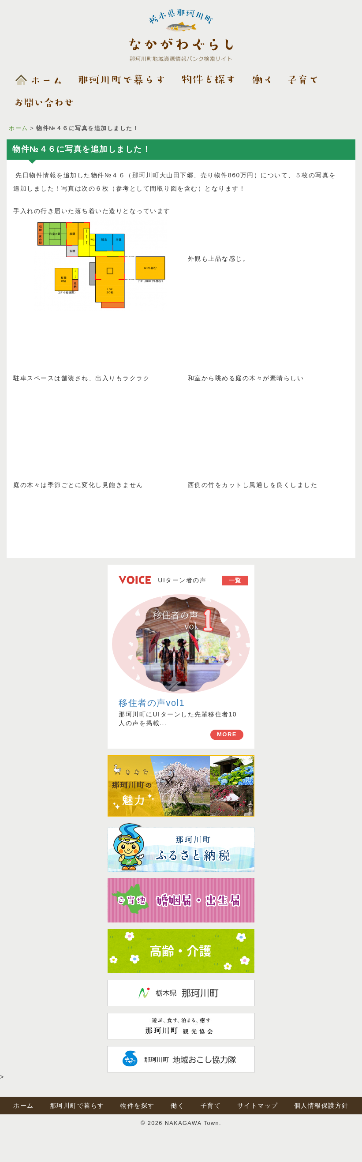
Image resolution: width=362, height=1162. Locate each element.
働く (177, 1105)
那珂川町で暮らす (77, 1105)
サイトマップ (257, 1105)
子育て (211, 1105)
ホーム (18, 128)
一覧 (235, 580)
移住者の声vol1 (152, 703)
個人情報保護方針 (321, 1105)
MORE (227, 734)
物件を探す (137, 1105)
